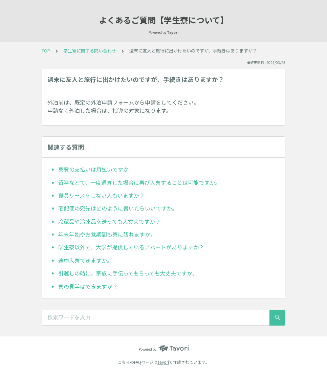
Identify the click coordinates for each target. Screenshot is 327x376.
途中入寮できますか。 (85, 260)
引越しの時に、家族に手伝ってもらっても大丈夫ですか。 (128, 273)
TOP (46, 50)
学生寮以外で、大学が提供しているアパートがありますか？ (131, 247)
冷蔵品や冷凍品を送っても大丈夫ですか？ (109, 221)
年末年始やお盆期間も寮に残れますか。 (107, 234)
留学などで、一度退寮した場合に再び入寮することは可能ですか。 (139, 182)
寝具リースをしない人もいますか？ (101, 195)
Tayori (163, 362)
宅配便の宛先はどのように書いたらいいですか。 (117, 208)
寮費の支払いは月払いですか (93, 169)
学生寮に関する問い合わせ (89, 50)
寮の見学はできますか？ (88, 286)
